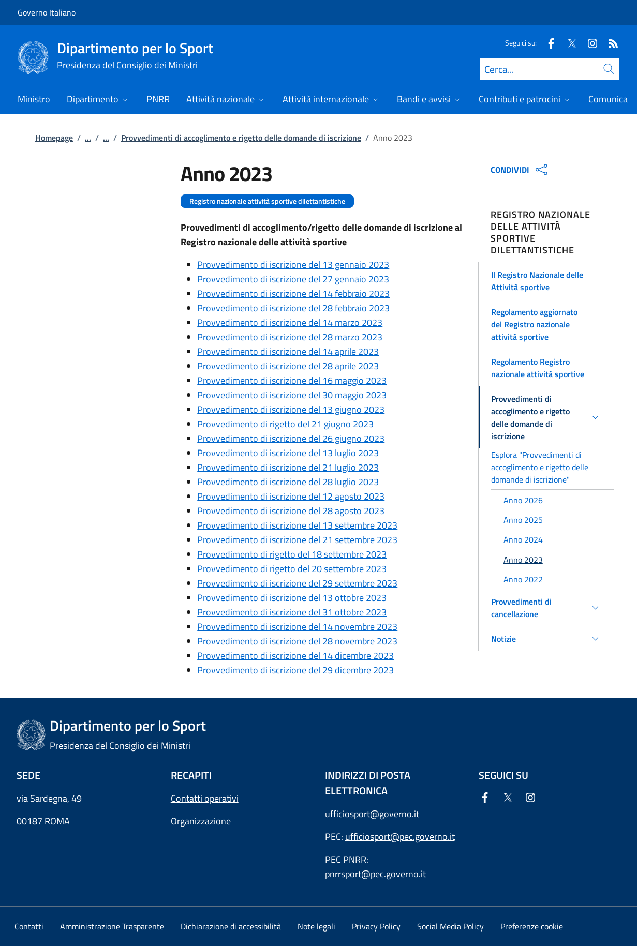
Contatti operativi (205, 798)
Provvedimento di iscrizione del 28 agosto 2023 (290, 511)
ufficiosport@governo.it (372, 814)
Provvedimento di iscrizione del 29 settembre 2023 (297, 583)
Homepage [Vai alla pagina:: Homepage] (54, 137)
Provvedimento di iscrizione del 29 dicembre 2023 (295, 670)
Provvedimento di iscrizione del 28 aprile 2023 (288, 366)
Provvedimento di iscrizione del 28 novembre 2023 (297, 641)
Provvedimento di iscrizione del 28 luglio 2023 (288, 482)
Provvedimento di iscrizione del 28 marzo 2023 (289, 337)
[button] (546, 280)
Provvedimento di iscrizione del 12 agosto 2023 (290, 496)
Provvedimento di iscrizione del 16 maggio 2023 (292, 380)
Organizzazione (201, 821)
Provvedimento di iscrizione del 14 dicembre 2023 (295, 656)
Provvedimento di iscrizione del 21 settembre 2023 (297, 540)
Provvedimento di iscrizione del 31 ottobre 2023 (292, 612)
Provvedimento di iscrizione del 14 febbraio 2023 (293, 294)
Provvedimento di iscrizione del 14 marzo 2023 (289, 322)
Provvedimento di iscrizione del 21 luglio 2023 (288, 467)
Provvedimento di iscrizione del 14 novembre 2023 (297, 627)
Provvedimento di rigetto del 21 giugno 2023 (285, 424)
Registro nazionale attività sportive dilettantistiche (267, 201)
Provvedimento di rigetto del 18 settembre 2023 (292, 554)
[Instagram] (588, 43)
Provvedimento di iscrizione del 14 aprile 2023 (288, 351)
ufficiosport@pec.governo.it (400, 837)
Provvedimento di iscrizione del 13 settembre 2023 (297, 525)
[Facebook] (547, 43)
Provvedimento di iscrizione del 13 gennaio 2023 (293, 265)
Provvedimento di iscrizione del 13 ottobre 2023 (292, 598)
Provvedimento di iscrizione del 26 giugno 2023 (290, 438)
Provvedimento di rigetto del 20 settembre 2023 (292, 569)
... (88, 137)
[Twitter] (567, 43)
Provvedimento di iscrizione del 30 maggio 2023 (292, 395)
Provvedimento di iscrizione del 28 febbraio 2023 (293, 308)
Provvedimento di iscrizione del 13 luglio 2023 (288, 453)
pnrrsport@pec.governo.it (375, 874)
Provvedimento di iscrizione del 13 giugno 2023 (290, 409)
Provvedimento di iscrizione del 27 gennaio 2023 (293, 279)
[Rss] (609, 43)
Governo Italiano (47, 12)
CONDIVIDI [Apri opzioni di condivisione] (520, 169)
